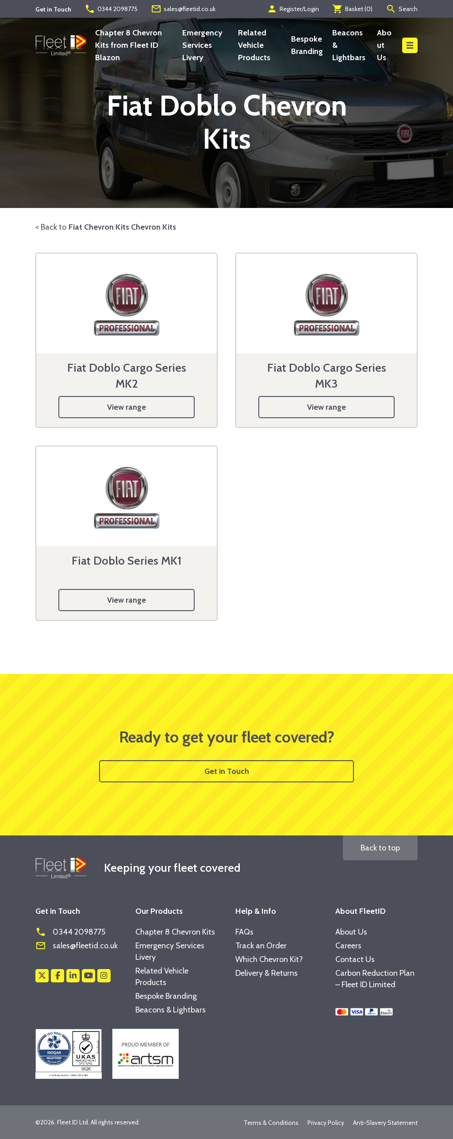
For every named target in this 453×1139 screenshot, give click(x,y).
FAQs (244, 932)
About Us (384, 45)
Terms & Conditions (271, 1123)
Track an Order (261, 945)
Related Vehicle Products (254, 45)
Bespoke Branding (166, 996)
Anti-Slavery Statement (385, 1123)
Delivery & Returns (266, 973)
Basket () (352, 9)
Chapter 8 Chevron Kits (175, 932)
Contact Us (355, 959)
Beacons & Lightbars (170, 1010)
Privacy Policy (325, 1123)
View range (126, 407)
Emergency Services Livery (202, 45)
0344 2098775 (111, 9)
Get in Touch (226, 771)
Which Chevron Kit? (269, 959)
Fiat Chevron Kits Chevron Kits (122, 227)
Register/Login (293, 9)
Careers (348, 945)
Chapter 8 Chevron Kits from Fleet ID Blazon (128, 45)
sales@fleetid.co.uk (183, 9)
